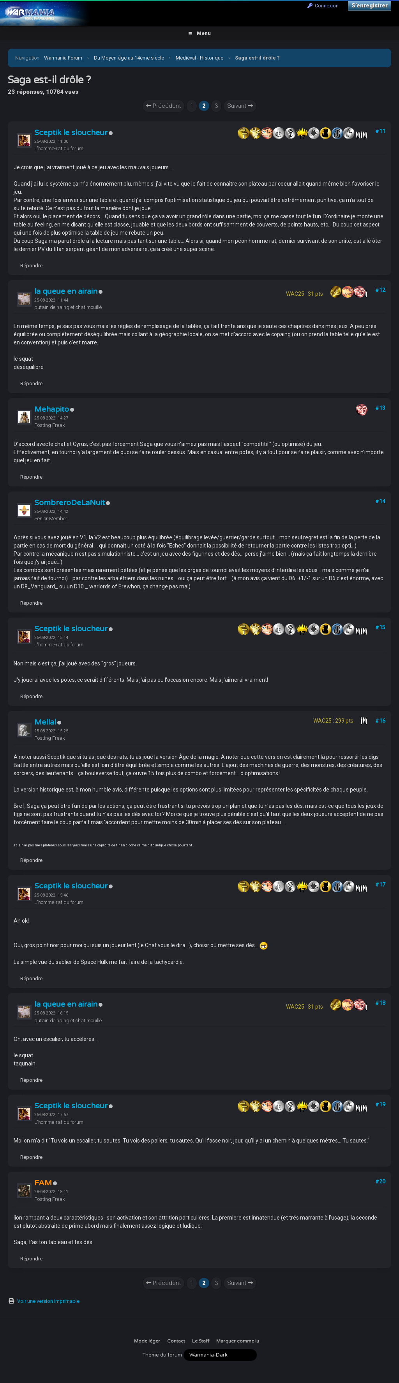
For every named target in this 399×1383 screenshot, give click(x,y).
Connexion (323, 6)
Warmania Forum (63, 58)
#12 (380, 290)
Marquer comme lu (237, 1341)
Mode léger (147, 1341)
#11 (380, 131)
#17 (380, 884)
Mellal (45, 722)
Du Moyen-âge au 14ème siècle (129, 58)
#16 (380, 721)
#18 (380, 1003)
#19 (380, 1104)
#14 (380, 501)
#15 (380, 627)
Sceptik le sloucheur (71, 132)
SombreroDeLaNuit (69, 502)
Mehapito (51, 409)
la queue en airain (65, 291)
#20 (380, 1181)
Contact (176, 1341)
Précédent (163, 105)
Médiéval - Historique (199, 58)
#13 (380, 408)
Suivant (240, 105)
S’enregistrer (369, 5)
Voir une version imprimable (48, 1301)
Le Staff (200, 1341)
